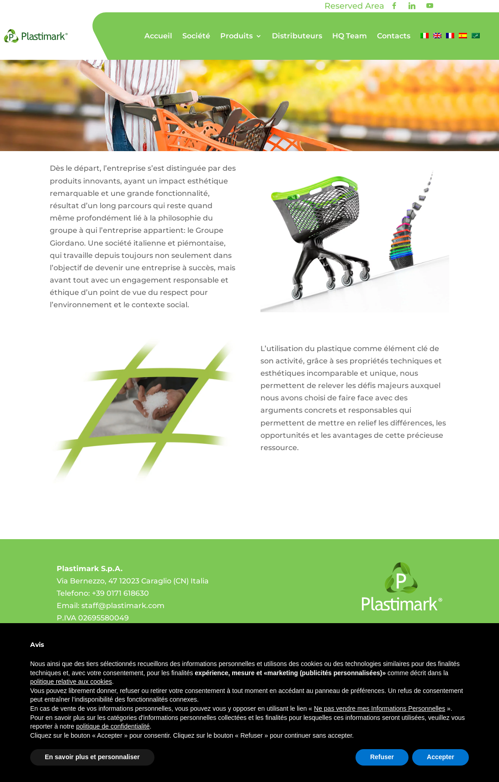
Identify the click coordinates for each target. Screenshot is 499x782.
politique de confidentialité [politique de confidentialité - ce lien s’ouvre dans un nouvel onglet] (112, 726)
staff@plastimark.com (123, 605)
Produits (236, 36)
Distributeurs (297, 36)
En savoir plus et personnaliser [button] (92, 757)
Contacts (393, 36)
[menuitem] (424, 46)
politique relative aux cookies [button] (71, 681)
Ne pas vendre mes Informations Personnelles (379, 708)
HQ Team (349, 36)
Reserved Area (354, 6)
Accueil (158, 36)
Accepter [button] (440, 757)
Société (196, 36)
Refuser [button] (382, 757)
